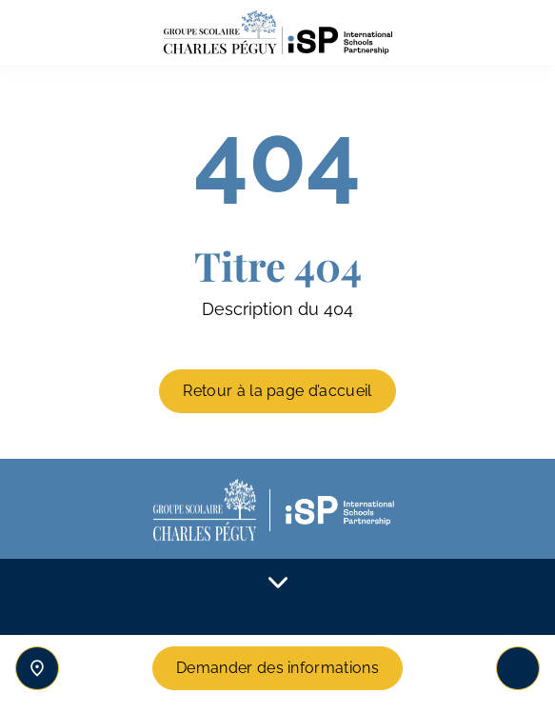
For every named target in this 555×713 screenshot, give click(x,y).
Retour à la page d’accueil (277, 391)
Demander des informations (277, 668)
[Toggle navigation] (518, 668)
